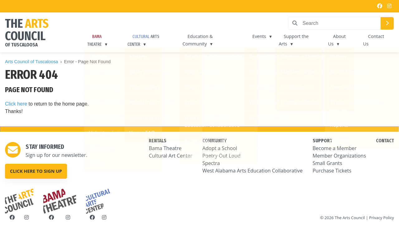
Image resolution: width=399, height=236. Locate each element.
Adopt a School (219, 148)
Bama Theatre (165, 148)
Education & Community (198, 40)
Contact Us (373, 40)
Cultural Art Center (170, 155)
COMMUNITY (214, 141)
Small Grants (327, 163)
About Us (337, 40)
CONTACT (385, 141)
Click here (16, 103)
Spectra (211, 163)
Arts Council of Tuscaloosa (31, 61)
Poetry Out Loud (221, 155)
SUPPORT (322, 141)
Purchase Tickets (332, 170)
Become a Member (335, 148)
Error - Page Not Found (87, 61)
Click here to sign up (36, 171)
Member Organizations (339, 155)
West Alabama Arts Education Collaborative (252, 170)
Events (259, 36)
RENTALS (157, 141)
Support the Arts (294, 40)
